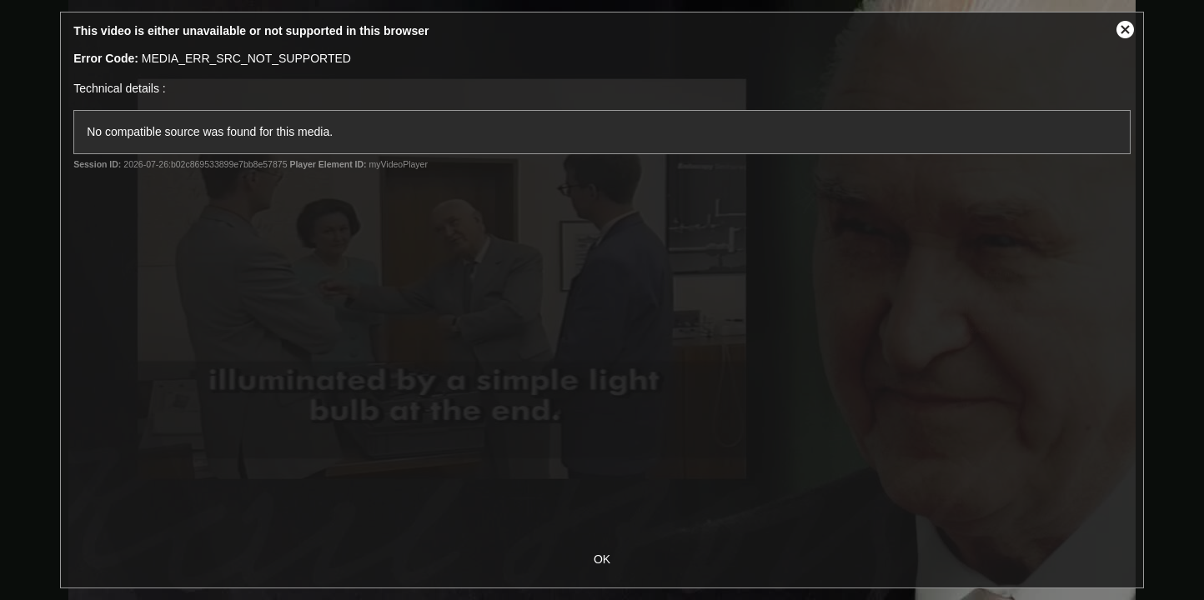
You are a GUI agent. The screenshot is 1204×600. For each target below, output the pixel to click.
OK (602, 559)
